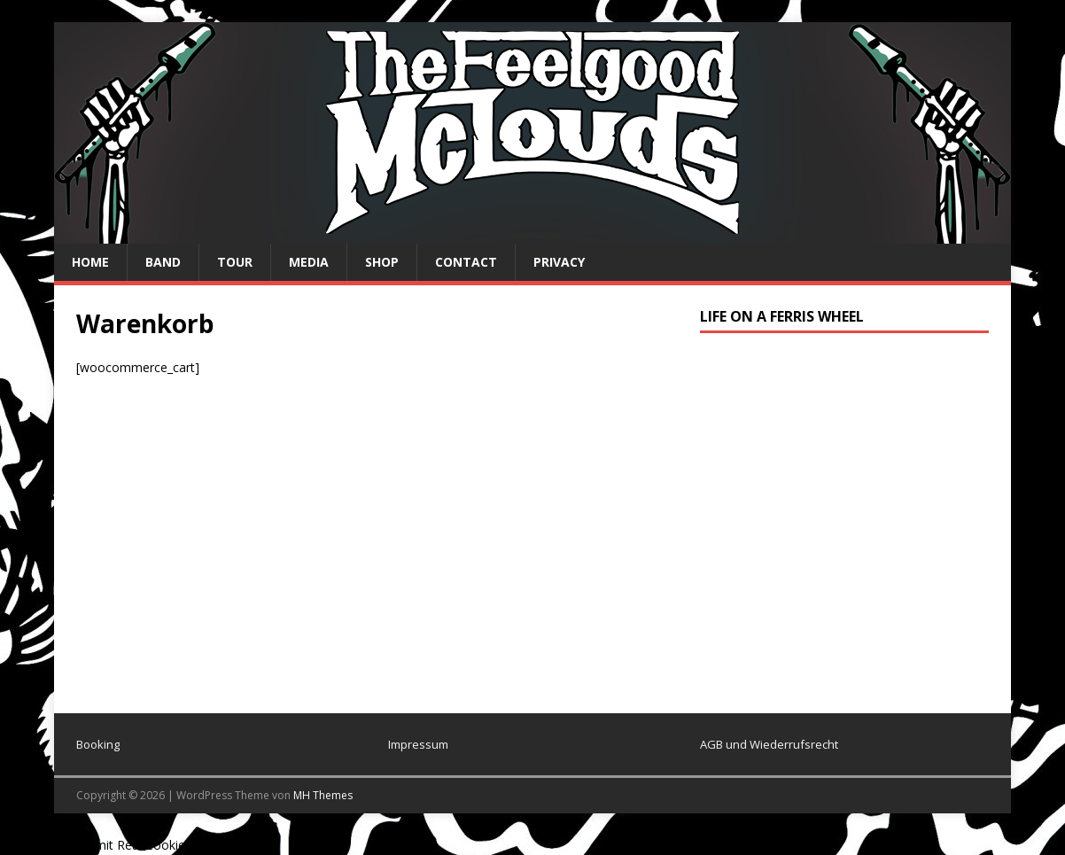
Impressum (418, 744)
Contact (466, 261)
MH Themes (323, 795)
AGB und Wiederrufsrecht (769, 744)
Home (90, 261)
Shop (382, 261)
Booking (98, 744)
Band (163, 261)
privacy (559, 261)
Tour (235, 261)
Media (309, 261)
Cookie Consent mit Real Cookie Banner (115, 844)
